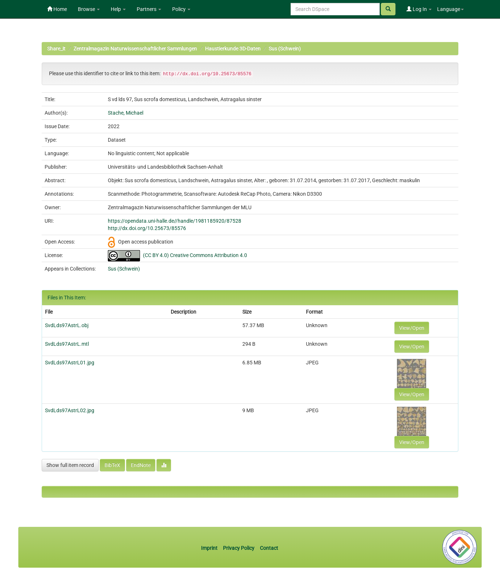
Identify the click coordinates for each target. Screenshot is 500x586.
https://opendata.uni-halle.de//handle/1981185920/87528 (174, 221)
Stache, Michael (125, 113)
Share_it (56, 48)
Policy (181, 9)
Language (450, 9)
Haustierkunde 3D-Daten (233, 48)
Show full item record (70, 465)
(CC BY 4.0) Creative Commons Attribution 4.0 (195, 255)
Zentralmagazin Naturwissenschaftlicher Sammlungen (135, 48)
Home (57, 9)
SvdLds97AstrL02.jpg (69, 410)
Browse (89, 9)
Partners (149, 9)
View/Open (411, 328)
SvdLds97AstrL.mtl (67, 344)
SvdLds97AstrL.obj (66, 325)
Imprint (210, 548)
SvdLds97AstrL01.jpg (69, 362)
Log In (419, 9)
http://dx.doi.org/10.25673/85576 (147, 228)
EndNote (141, 465)
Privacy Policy (238, 548)
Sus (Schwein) (285, 48)
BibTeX (112, 465)
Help (118, 9)
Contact (269, 548)
